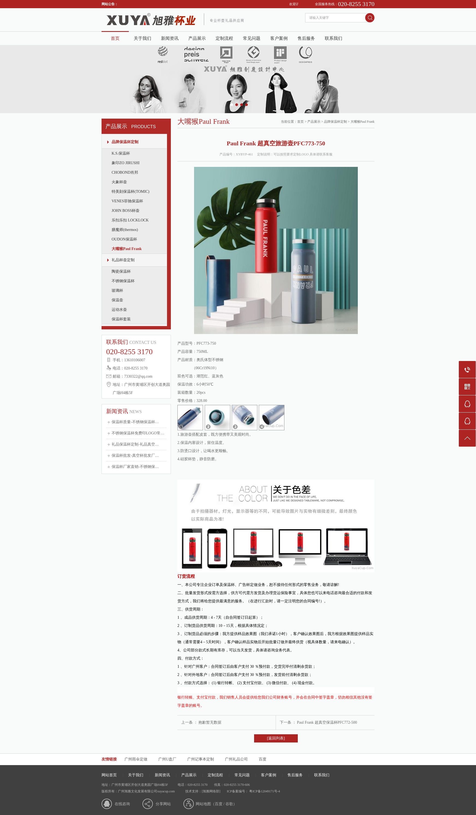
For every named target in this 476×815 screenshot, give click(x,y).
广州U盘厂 (167, 759)
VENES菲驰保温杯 (127, 201)
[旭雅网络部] (211, 791)
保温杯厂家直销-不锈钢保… (135, 467)
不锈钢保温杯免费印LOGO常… (138, 433)
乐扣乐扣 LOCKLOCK (130, 220)
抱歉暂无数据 (209, 722)
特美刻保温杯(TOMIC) (130, 192)
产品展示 (197, 38)
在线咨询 (122, 804)
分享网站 (163, 804)
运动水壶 (119, 310)
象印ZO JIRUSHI (125, 163)
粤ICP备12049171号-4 (264, 791)
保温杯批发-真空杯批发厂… (135, 455)
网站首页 (109, 775)
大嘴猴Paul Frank (127, 249)
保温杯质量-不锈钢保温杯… (135, 422)
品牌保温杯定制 (125, 142)
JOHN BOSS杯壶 (125, 211)
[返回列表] (276, 738)
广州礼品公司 (236, 759)
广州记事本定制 (200, 759)
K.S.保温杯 (121, 153)
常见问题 (251, 38)
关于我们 (142, 38)
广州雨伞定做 (135, 759)
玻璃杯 (117, 290)
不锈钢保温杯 (123, 281)
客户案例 (279, 38)
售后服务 (306, 38)
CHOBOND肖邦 (125, 172)
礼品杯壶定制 (123, 260)
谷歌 (229, 804)
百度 (262, 759)
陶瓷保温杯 (121, 271)
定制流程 (224, 38)
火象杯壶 (119, 182)
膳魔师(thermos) (125, 230)
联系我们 (333, 38)
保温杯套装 (121, 319)
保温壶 (117, 300)
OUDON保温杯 (124, 239)
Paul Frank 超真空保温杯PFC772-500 (327, 722)
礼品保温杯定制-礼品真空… (135, 444)
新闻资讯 (169, 38)
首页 (115, 38)
